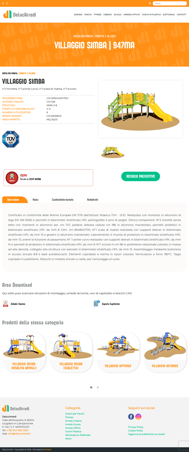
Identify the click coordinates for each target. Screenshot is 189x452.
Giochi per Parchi (9, 73)
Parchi (88, 15)
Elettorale (169, 15)
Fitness (97, 15)
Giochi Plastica (73, 432)
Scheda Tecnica (13, 304)
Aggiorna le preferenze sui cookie (146, 434)
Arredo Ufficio (132, 15)
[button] (91, 387)
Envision (47, 450)
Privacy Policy (135, 427)
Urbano (107, 15)
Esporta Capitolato (106, 304)
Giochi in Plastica (151, 15)
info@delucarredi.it (19, 434)
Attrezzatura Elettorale (77, 435)
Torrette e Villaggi (27, 73)
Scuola (118, 15)
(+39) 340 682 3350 (17, 430)
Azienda (78, 15)
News (68, 439)
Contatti (181, 15)
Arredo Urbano (73, 421)
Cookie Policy (135, 431)
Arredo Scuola (73, 424)
